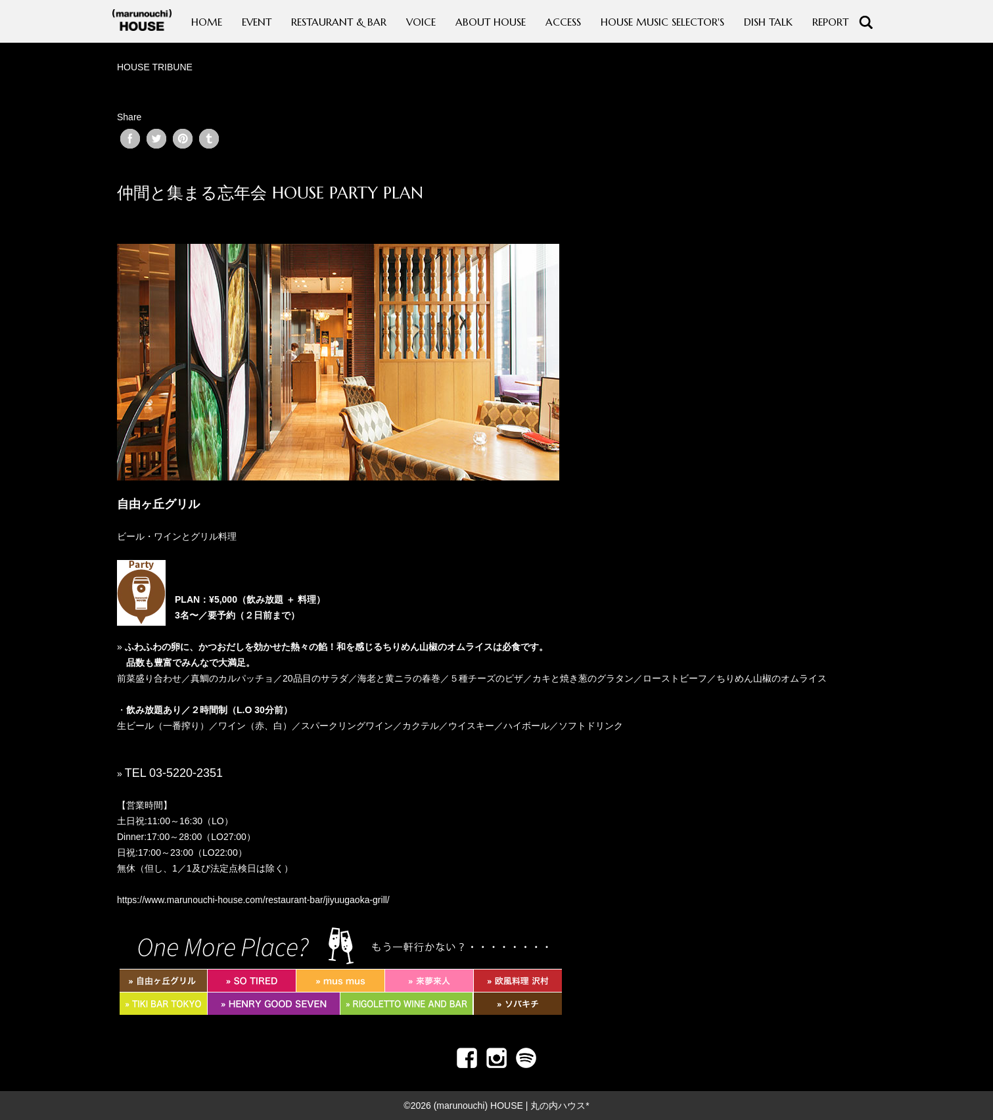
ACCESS (563, 22)
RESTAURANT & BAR (338, 22)
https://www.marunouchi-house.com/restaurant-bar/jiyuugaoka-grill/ (253, 900)
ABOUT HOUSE (490, 22)
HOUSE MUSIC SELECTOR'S (662, 22)
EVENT (256, 22)
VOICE (421, 22)
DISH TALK (768, 22)
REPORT (830, 22)
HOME (206, 22)
